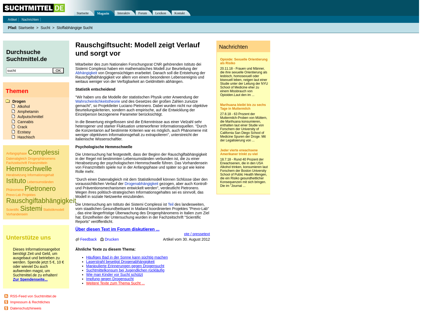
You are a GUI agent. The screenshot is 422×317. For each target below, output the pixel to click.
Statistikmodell (53, 210)
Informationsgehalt (40, 175)
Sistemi (31, 208)
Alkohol (23, 106)
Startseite (83, 13)
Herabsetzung (16, 175)
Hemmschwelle (29, 168)
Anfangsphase (16, 153)
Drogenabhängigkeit (141, 183)
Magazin (103, 13)
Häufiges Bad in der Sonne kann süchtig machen (127, 257)
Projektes (29, 195)
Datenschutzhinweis (25, 308)
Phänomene (15, 190)
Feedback (88, 239)
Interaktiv (123, 13)
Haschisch (26, 137)
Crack (22, 127)
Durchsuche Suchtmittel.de (26, 55)
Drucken (112, 239)
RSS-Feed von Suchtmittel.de (33, 296)
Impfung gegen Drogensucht (110, 279)
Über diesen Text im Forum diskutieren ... (117, 229)
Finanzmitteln (37, 163)
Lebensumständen (40, 182)
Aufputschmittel (30, 117)
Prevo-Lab (13, 195)
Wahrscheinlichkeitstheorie (97, 101)
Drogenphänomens (41, 159)
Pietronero (40, 188)
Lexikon (160, 13)
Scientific (12, 210)
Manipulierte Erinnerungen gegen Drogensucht (125, 266)
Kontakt (179, 13)
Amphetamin (28, 111)
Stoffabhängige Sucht (75, 28)
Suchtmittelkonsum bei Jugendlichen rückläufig (125, 270)
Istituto (16, 180)
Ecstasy (24, 132)
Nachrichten (30, 20)
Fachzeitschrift (16, 163)
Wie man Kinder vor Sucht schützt (114, 274)
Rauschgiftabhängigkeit (41, 200)
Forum (142, 13)
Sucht (45, 28)
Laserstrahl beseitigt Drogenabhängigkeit (120, 261)
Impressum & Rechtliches (30, 302)
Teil (171, 204)
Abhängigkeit (86, 73)
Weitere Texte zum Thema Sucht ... (115, 283)
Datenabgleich (16, 159)
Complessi (43, 152)
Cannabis (25, 122)
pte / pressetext (197, 234)
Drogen (19, 101)
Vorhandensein (17, 214)
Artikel (12, 20)
